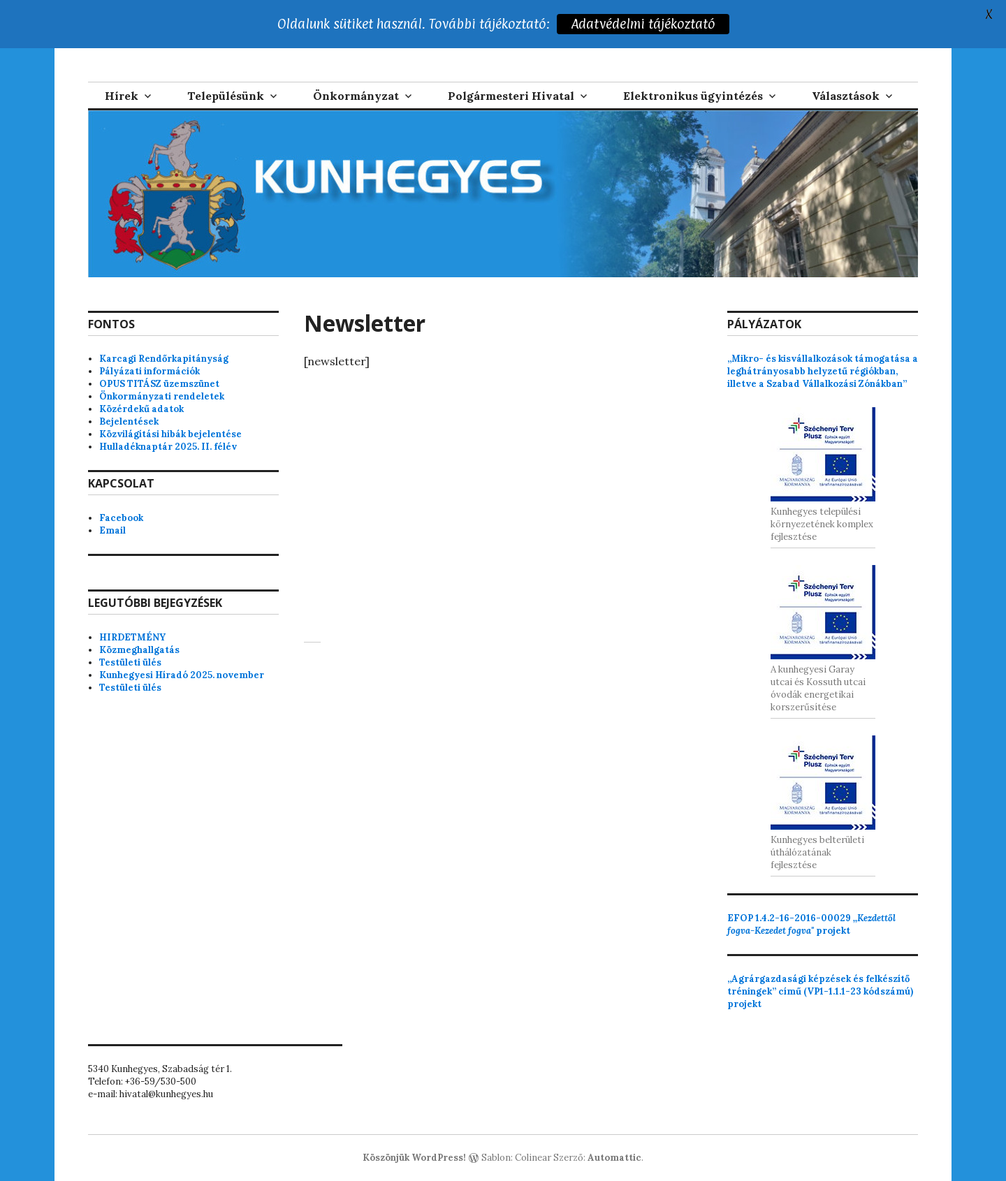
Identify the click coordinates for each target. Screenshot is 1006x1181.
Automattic (614, 1158)
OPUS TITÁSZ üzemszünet (159, 384)
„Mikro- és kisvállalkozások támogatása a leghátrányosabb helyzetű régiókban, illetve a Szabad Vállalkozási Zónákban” (822, 371)
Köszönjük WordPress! (414, 1158)
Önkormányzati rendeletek (161, 396)
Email (112, 530)
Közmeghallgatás (139, 650)
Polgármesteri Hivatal (511, 96)
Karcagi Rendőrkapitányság (163, 359)
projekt (811, 924)
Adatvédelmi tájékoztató (643, 24)
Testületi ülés (130, 662)
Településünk (225, 96)
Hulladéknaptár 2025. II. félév (168, 447)
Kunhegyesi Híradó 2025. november (181, 675)
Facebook (121, 518)
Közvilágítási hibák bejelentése (170, 434)
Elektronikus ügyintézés (693, 96)
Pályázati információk (149, 371)
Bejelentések (129, 421)
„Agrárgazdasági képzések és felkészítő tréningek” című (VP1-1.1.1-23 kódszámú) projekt (820, 991)
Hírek (121, 96)
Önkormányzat (356, 96)
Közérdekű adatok (141, 409)
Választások (846, 96)
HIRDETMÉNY (132, 637)
